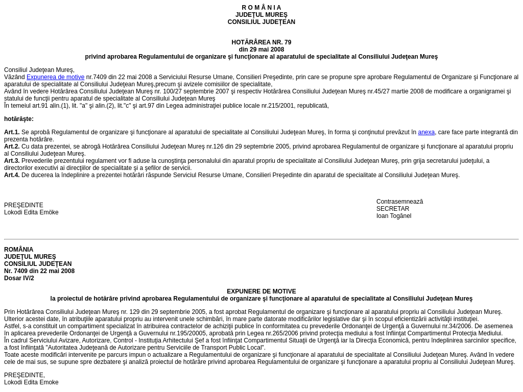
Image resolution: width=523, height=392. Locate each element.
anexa (426, 132)
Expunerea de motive (55, 77)
